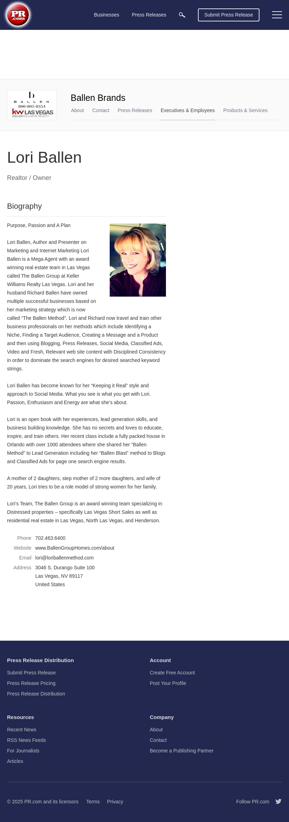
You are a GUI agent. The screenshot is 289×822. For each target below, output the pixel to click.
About (77, 110)
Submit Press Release (228, 15)
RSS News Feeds (26, 740)
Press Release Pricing (31, 683)
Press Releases (135, 110)
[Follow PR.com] (275, 801)
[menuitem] (182, 15)
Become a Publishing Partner (181, 750)
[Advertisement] (144, 54)
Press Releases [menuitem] (149, 15)
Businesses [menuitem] (106, 15)
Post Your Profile (168, 683)
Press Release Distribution (36, 694)
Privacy (115, 801)
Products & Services (245, 110)
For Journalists (23, 750)
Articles (15, 761)
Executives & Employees (188, 110)
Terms (92, 801)
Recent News (21, 729)
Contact (100, 110)
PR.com (33, 801)
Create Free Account (172, 672)
